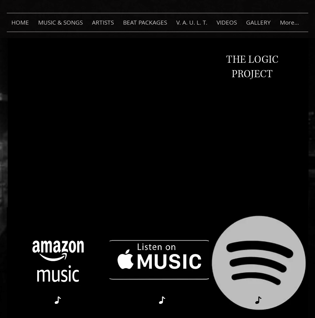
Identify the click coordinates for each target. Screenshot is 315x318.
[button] (60, 22)
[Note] (58, 300)
